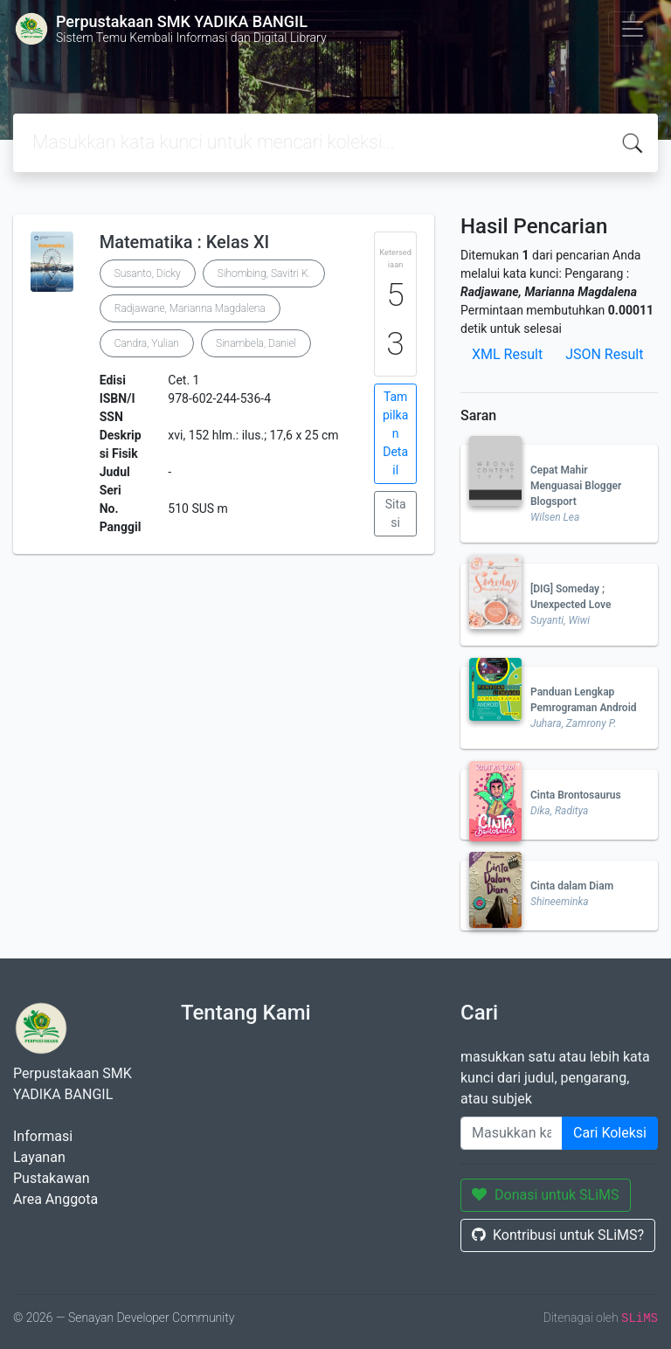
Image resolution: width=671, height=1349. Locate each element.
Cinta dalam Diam (571, 886)
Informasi (43, 1136)
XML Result (507, 354)
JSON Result (604, 354)
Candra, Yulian (146, 343)
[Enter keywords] (511, 1133)
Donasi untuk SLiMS (545, 1194)
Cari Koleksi (610, 1132)
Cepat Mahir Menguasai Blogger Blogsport (575, 486)
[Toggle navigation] (632, 28)
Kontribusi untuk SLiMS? (558, 1235)
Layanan (39, 1157)
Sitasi (395, 513)
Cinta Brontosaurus (575, 795)
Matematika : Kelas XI (185, 242)
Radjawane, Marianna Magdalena (190, 308)
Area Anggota (55, 1199)
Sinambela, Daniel (256, 343)
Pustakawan (51, 1178)
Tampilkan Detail (395, 433)
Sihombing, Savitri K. (264, 273)
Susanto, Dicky (147, 273)
